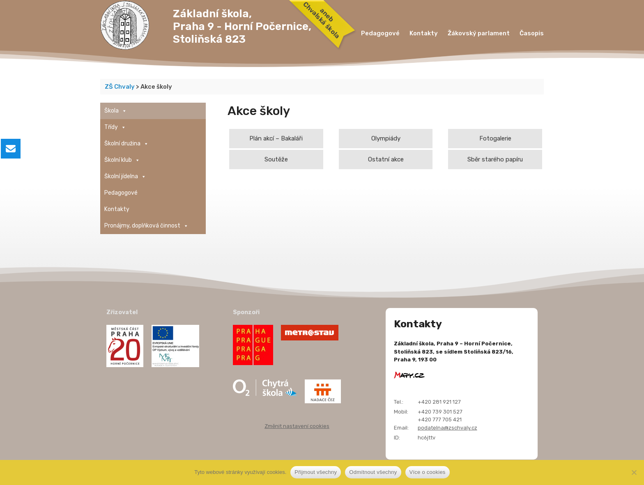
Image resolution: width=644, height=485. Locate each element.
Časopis (532, 33)
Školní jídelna (125, 176)
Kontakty (423, 33)
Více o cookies (427, 472)
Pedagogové (380, 33)
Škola (115, 111)
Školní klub (122, 160)
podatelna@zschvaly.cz (447, 428)
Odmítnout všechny (373, 472)
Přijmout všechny (315, 472)
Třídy (115, 127)
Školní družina (126, 144)
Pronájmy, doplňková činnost (146, 226)
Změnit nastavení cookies (296, 426)
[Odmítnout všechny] (634, 472)
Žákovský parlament (479, 33)
